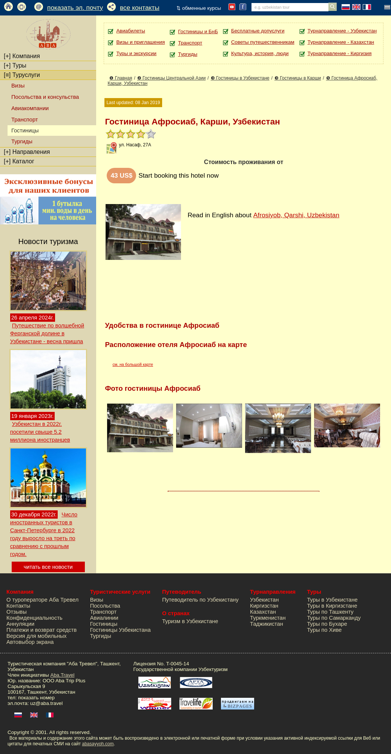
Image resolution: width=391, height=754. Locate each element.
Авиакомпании (30, 108)
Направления (27, 152)
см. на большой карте (132, 364)
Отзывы (16, 612)
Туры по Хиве (324, 630)
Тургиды (21, 141)
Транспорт (24, 120)
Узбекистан (264, 600)
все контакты (139, 7)
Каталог (19, 161)
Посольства (105, 606)
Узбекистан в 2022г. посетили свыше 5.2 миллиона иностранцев (40, 432)
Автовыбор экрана (30, 642)
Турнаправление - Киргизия (340, 53)
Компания (22, 56)
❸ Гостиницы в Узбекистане (240, 78)
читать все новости (48, 567)
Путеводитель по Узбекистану (200, 600)
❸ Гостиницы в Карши (297, 78)
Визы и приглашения (140, 42)
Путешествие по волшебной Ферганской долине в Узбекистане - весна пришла (47, 333)
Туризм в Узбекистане (190, 621)
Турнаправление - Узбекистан (342, 31)
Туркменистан (268, 618)
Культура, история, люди (259, 53)
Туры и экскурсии (136, 53)
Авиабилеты (130, 31)
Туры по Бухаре (327, 624)
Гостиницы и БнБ (198, 31)
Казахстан (263, 612)
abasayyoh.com (97, 743)
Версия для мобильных (36, 636)
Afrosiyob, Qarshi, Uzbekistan (296, 215)
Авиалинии (104, 618)
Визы (18, 86)
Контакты (18, 606)
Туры (15, 65)
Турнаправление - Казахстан (341, 42)
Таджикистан (266, 624)
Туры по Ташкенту (330, 612)
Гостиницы (104, 624)
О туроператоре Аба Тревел (42, 600)
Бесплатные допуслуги (257, 31)
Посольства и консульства (45, 97)
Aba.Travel (63, 675)
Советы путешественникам (262, 42)
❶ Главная (120, 78)
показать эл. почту (75, 7)
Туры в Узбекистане (332, 600)
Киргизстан (264, 606)
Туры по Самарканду (333, 618)
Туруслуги (22, 75)
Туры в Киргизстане (332, 606)
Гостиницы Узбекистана (120, 630)
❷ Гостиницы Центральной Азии (171, 78)
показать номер (36, 697)
